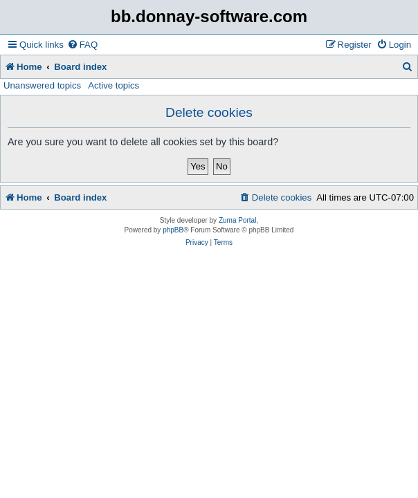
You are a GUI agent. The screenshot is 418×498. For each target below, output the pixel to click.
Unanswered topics (42, 85)
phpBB (173, 230)
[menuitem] (82, 45)
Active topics (113, 85)
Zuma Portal (237, 220)
